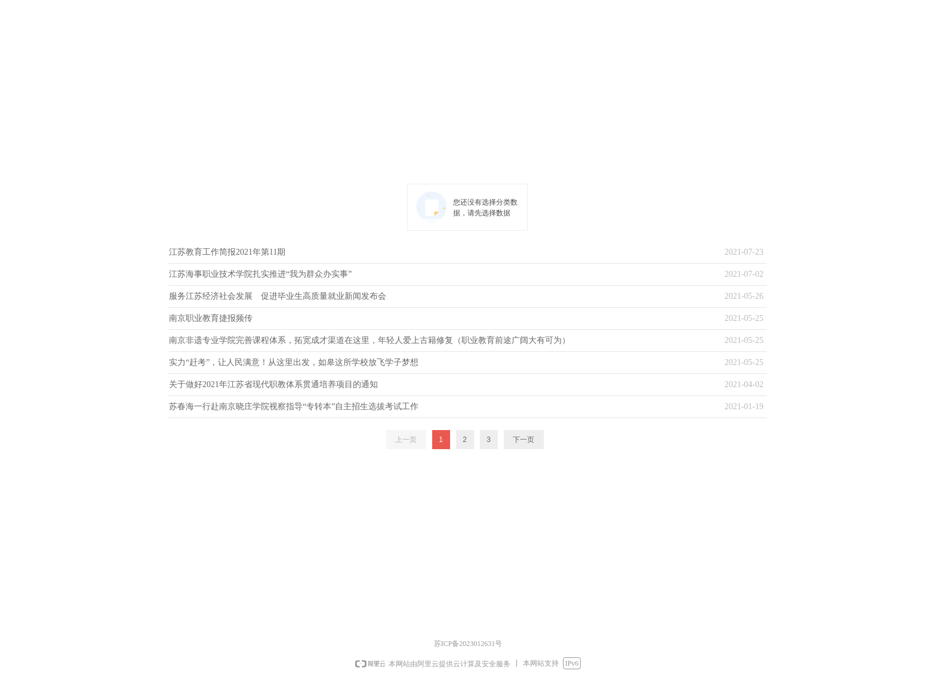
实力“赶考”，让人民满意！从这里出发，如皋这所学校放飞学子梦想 (293, 362)
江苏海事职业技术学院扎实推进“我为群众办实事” (260, 274)
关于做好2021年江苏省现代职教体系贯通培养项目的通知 (273, 384)
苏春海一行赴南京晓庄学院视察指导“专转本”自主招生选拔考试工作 (293, 406)
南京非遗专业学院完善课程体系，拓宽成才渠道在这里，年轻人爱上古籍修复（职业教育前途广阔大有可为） (369, 340)
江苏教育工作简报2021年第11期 (227, 252)
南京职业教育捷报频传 (211, 318)
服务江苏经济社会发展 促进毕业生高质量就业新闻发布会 (277, 296)
